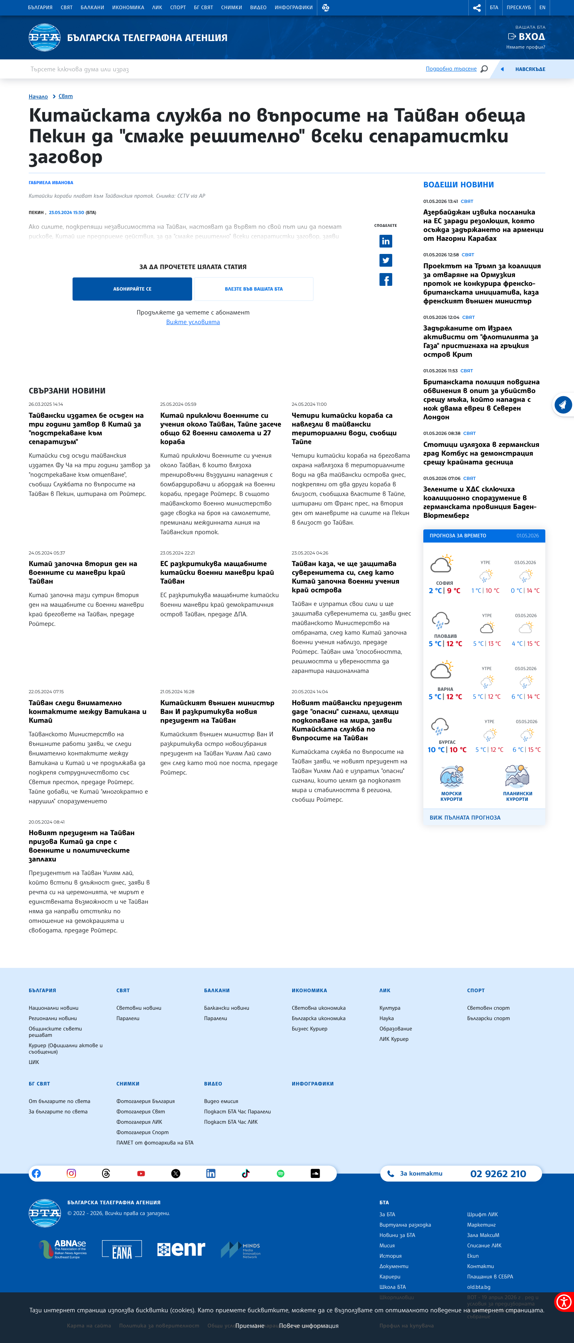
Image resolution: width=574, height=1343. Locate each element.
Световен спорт (488, 1008)
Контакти (480, 1266)
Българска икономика (319, 1018)
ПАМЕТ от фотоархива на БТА (154, 1143)
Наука (386, 1018)
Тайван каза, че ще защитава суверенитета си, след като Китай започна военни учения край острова (345, 576)
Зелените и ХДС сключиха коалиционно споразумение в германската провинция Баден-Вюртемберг (480, 502)
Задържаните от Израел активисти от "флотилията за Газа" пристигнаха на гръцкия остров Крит (481, 341)
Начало (38, 97)
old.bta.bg (479, 1287)
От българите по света (59, 1101)
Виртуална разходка (405, 1225)
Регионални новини (53, 1018)
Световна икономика (319, 1008)
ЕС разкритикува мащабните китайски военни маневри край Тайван (217, 572)
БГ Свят (203, 7)
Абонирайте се (132, 289)
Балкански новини (226, 1008)
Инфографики (294, 7)
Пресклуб (519, 7)
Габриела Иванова (51, 182)
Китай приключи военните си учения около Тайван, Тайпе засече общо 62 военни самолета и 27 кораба (220, 428)
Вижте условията (193, 322)
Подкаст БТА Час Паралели (237, 1112)
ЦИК (34, 1062)
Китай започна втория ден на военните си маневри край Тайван (83, 572)
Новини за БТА (397, 1235)
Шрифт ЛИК (482, 1214)
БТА (494, 7)
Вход (532, 36)
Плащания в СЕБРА (490, 1277)
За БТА (387, 1214)
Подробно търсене (451, 68)
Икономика (128, 7)
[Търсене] (484, 68)
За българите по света (58, 1112)
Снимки (231, 7)
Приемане (249, 1325)
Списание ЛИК (484, 1246)
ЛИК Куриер (394, 1039)
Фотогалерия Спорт (142, 1132)
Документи (394, 1266)
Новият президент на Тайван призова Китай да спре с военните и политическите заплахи (82, 845)
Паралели (128, 1018)
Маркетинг (481, 1225)
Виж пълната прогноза (465, 817)
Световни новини (138, 1008)
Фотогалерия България (145, 1101)
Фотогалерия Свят (140, 1112)
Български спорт (488, 1018)
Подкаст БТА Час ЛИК (231, 1122)
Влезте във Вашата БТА (254, 289)
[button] (325, 8)
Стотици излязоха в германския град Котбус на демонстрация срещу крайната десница (481, 453)
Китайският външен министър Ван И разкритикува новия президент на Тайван (217, 711)
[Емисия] (502, 69)
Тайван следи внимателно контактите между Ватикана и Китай (88, 711)
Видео (258, 7)
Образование (395, 1029)
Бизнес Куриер (310, 1029)
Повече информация (309, 1325)
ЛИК (157, 7)
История (390, 1256)
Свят (67, 7)
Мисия (387, 1246)
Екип (473, 1256)
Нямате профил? (525, 47)
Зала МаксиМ (483, 1235)
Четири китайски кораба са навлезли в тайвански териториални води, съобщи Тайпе (344, 428)
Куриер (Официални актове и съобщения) (66, 1048)
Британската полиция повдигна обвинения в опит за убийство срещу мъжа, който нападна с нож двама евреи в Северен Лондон (481, 399)
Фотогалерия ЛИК (139, 1122)
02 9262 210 (498, 1174)
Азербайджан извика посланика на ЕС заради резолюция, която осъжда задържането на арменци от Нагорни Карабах (483, 225)
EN (542, 7)
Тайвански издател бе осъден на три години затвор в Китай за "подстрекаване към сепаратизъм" (86, 428)
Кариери (390, 1277)
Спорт (178, 7)
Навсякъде (530, 69)
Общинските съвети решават (55, 1032)
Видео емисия (221, 1101)
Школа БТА (392, 1287)
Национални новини (54, 1008)
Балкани (92, 7)
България (40, 7)
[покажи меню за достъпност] (564, 1302)
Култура (390, 1008)
